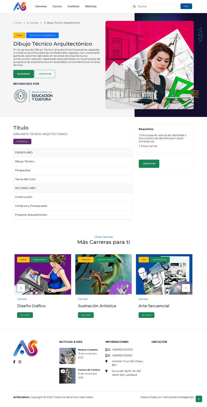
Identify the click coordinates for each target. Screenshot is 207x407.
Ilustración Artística (106, 259)
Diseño (23, 259)
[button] (186, 288)
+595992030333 (122, 349)
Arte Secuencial (159, 259)
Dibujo (19, 35)
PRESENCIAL (22, 141)
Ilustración (85, 259)
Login (186, 6)
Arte (144, 259)
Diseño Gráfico (40, 259)
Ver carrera (25, 315)
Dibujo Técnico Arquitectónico (42, 35)
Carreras (33, 22)
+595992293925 (122, 355)
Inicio (18, 22)
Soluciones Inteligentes (178, 397)
